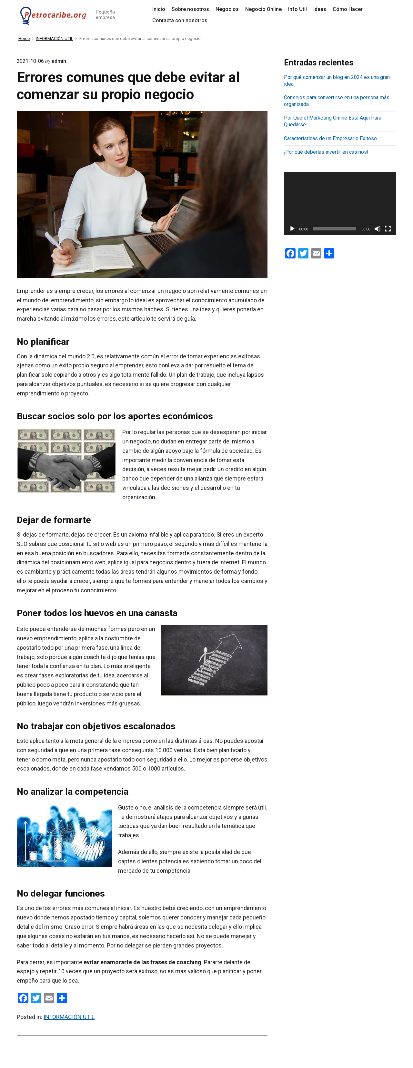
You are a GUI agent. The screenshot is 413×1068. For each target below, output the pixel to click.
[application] (340, 203)
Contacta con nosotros (179, 20)
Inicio (158, 9)
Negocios (227, 9)
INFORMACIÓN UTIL (69, 1017)
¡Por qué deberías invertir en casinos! (326, 152)
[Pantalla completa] (388, 229)
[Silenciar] (377, 229)
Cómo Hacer (348, 9)
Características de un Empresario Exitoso (330, 138)
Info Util (297, 9)
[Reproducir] (292, 229)
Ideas (319, 9)
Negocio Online (263, 9)
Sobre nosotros (190, 9)
